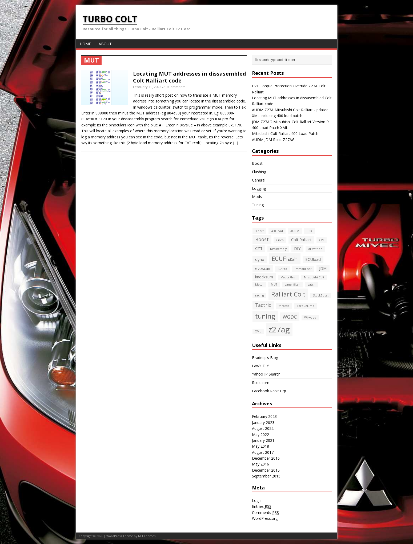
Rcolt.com (260, 382)
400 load (277, 231)
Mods (257, 196)
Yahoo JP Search (266, 374)
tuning (265, 316)
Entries (261, 506)
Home (85, 43)
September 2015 (266, 476)
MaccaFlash (288, 277)
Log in (257, 500)
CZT (259, 248)
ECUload (313, 259)
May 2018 (260, 446)
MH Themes (146, 536)
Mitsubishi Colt (314, 277)
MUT (274, 284)
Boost (257, 163)
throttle (284, 306)
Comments (265, 512)
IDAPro (282, 269)
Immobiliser (303, 269)
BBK (309, 231)
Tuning (258, 204)
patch (311, 284)
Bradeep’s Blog (265, 357)
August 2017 (263, 452)
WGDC (290, 317)
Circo (280, 240)
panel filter (292, 284)
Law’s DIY (260, 365)
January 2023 (263, 422)
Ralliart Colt (288, 294)
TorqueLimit (305, 306)
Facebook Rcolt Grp (269, 390)
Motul (259, 284)
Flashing (259, 171)
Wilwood (310, 317)
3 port (259, 231)
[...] (235, 142)
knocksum (264, 276)
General (258, 180)
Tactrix (263, 305)
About (105, 43)
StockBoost (320, 295)
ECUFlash (285, 258)
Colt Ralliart (301, 239)
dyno (259, 259)
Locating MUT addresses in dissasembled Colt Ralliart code (189, 77)
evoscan (262, 268)
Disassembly (278, 249)
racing (259, 295)
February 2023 (264, 416)
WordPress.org (265, 518)
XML (258, 331)
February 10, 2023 (147, 86)
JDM (323, 268)
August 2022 (263, 428)
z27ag (279, 329)
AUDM (294, 231)
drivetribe (315, 249)
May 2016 (260, 464)
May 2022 (260, 434)
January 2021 (263, 440)
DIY (297, 248)
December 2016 (266, 458)
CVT (321, 240)
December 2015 (266, 470)
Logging (259, 188)
